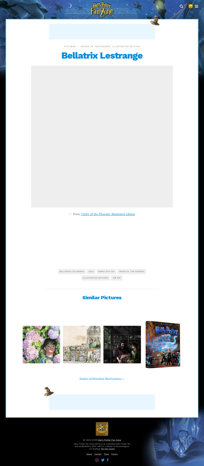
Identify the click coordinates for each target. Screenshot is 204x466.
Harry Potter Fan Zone (109, 440)
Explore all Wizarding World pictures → (102, 378)
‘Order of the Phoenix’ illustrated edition (110, 46)
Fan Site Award (107, 449)
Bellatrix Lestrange (72, 271)
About (89, 454)
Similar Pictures (101, 298)
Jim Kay (117, 278)
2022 (91, 271)
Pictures (70, 46)
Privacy (114, 454)
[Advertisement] (102, 31)
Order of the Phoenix (131, 271)
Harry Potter (106, 271)
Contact (98, 454)
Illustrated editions (95, 278)
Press (106, 454)
